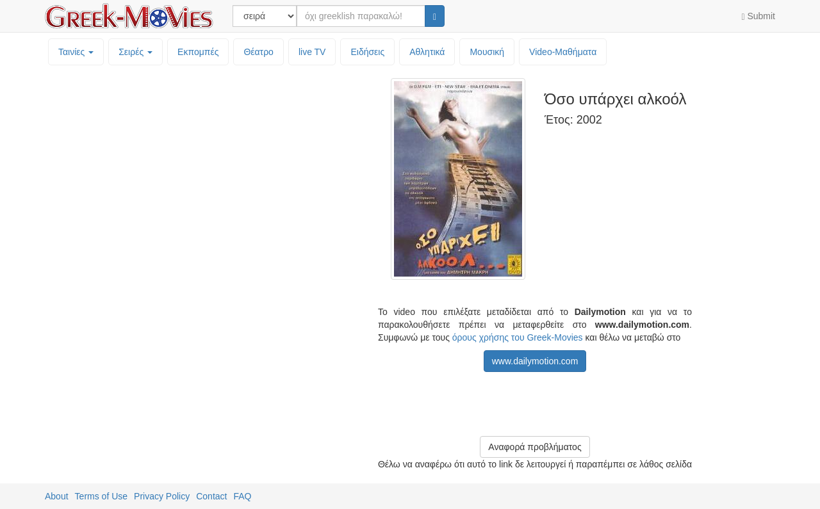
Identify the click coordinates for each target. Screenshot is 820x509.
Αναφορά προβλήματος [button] (534, 447)
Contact (211, 496)
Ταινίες (76, 52)
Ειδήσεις (367, 52)
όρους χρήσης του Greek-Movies (517, 337)
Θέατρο (258, 52)
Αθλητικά (427, 52)
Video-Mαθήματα (562, 52)
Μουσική (487, 52)
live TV (312, 52)
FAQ (242, 496)
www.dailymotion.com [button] (535, 361)
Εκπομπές (197, 52)
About (57, 496)
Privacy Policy (162, 496)
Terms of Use (101, 496)
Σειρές (135, 52)
